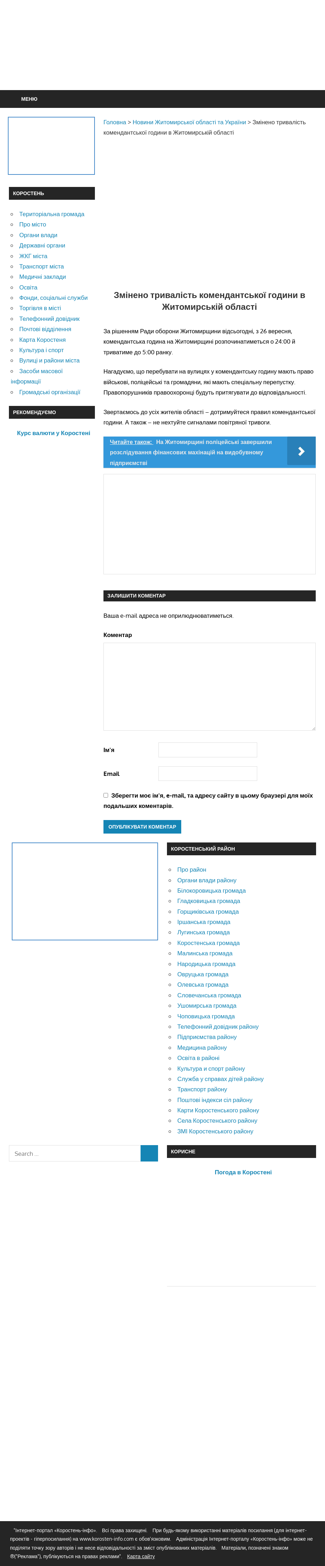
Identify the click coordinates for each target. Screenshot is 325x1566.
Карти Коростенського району (218, 1110)
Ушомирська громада (207, 1005)
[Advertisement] (186, 62)
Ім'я (109, 749)
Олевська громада (203, 984)
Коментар (117, 634)
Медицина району (202, 1047)
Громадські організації (49, 392)
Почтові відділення (45, 329)
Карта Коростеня (42, 339)
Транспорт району (202, 1089)
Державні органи (42, 245)
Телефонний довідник (49, 318)
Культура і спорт (41, 350)
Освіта (28, 287)
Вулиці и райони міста (49, 360)
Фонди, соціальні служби (53, 297)
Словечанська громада (209, 995)
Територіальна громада (52, 214)
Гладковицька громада (208, 900)
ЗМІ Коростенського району (215, 1131)
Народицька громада (206, 963)
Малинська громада (205, 953)
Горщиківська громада (208, 911)
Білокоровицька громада (211, 890)
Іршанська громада (203, 921)
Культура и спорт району (211, 1068)
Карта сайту (141, 1556)
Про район (191, 869)
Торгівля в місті (40, 308)
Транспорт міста (41, 266)
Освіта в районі (198, 1057)
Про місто (32, 224)
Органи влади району (207, 880)
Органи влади (38, 235)
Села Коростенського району (217, 1120)
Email (111, 773)
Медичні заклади (42, 276)
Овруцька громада (203, 974)
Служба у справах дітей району (220, 1078)
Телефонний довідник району (218, 1026)
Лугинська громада (203, 932)
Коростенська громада (208, 942)
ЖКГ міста (33, 256)
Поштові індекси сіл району (215, 1099)
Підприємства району (207, 1036)
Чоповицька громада (206, 1016)
